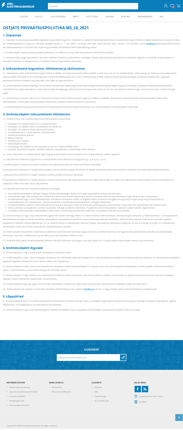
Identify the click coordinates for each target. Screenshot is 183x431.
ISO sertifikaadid (101, 402)
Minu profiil (56, 389)
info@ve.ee (151, 45)
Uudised (98, 389)
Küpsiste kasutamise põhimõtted (23, 393)
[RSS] (145, 391)
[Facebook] (138, 391)
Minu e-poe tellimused (61, 393)
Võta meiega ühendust (19, 407)
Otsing (141, 7)
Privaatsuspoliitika (17, 398)
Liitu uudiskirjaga (123, 359)
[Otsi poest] (93, 7)
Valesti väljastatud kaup (19, 389)
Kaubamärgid (100, 398)
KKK (96, 393)
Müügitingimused (16, 402)
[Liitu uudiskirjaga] (88, 359)
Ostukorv (177, 7)
